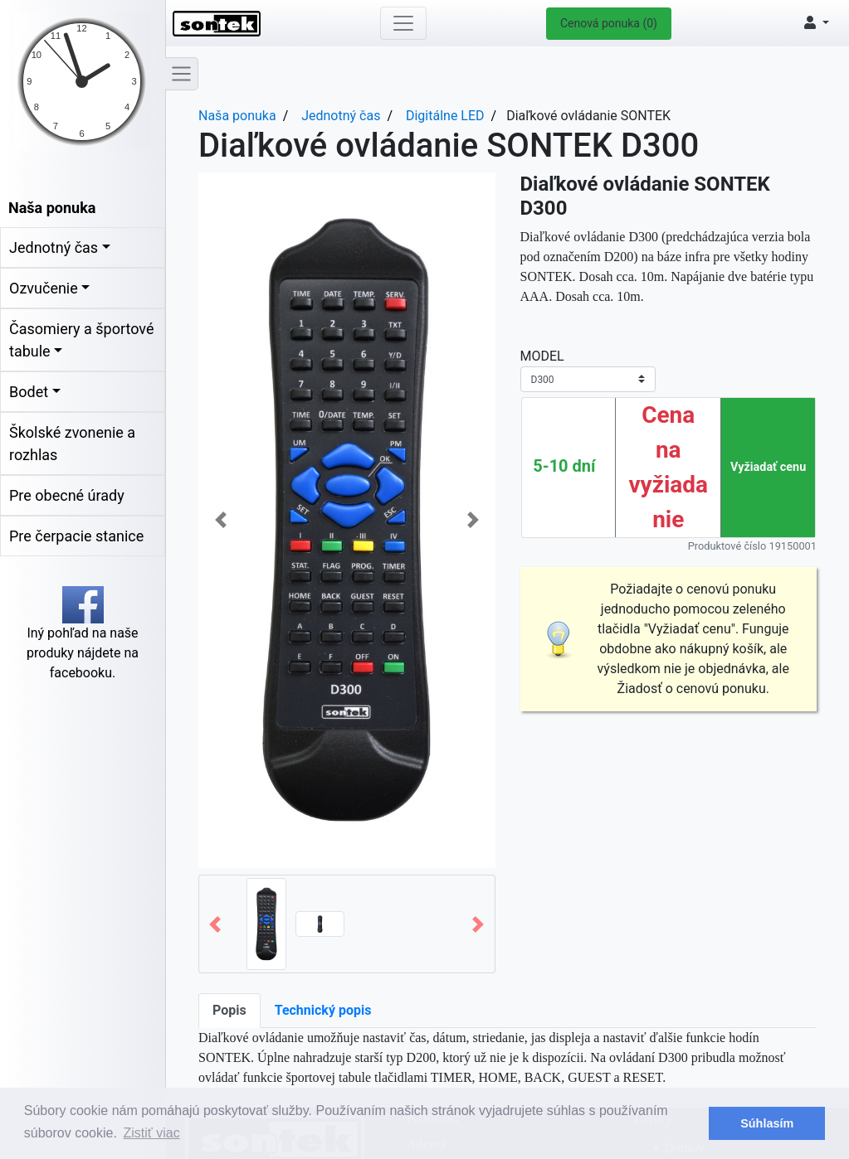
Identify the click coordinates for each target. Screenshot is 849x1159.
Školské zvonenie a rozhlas (72, 443)
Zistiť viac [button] (152, 1133)
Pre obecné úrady (66, 495)
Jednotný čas (53, 247)
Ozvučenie (43, 288)
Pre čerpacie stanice (76, 536)
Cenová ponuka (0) (608, 23)
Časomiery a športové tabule (81, 340)
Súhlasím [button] (766, 1123)
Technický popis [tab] (323, 1010)
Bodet (28, 391)
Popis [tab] (229, 1010)
